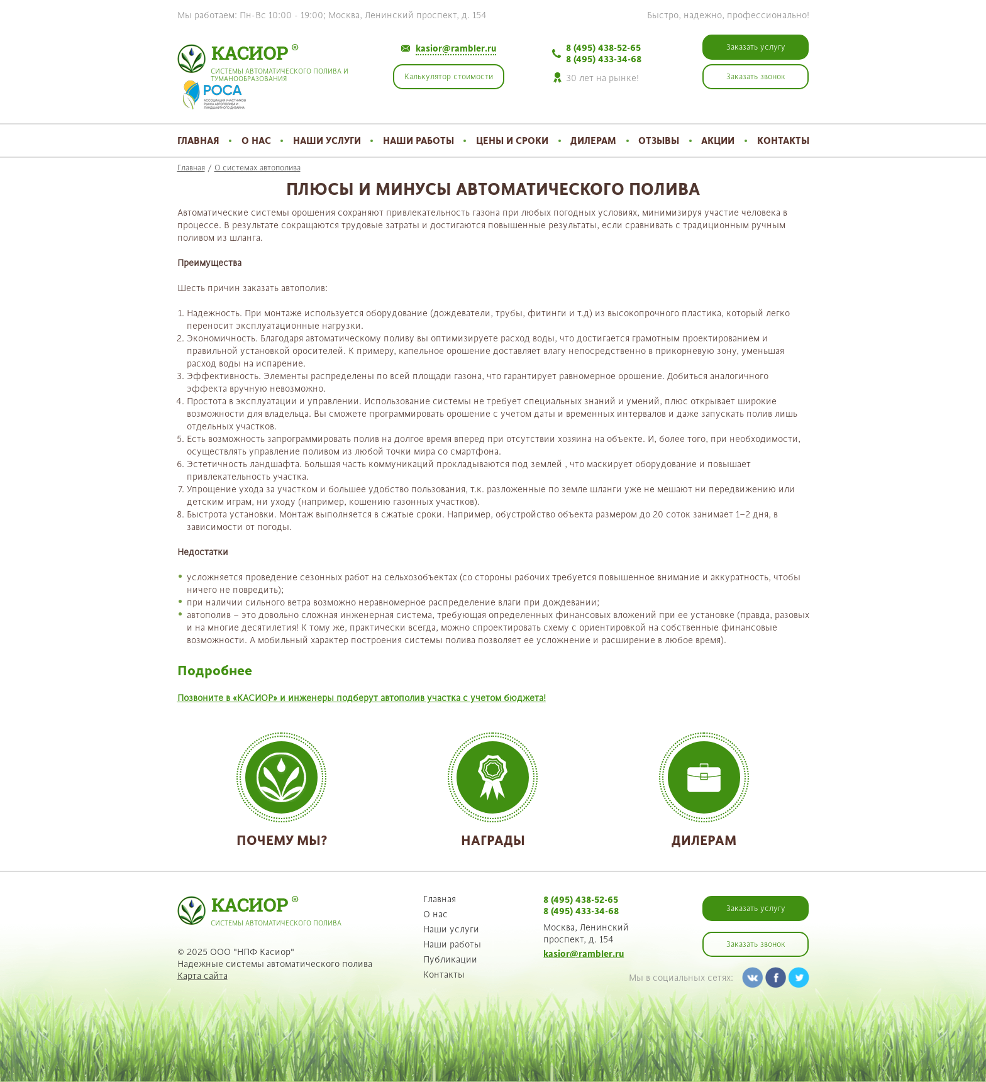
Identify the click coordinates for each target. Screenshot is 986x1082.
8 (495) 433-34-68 (603, 59)
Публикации (450, 959)
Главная (198, 140)
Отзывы (658, 140)
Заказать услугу (755, 908)
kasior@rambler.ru (456, 48)
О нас (256, 140)
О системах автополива (257, 167)
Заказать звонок (755, 944)
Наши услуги (327, 140)
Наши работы (418, 140)
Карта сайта (202, 976)
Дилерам (593, 140)
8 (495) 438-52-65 (603, 47)
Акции (717, 140)
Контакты (783, 140)
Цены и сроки (512, 140)
